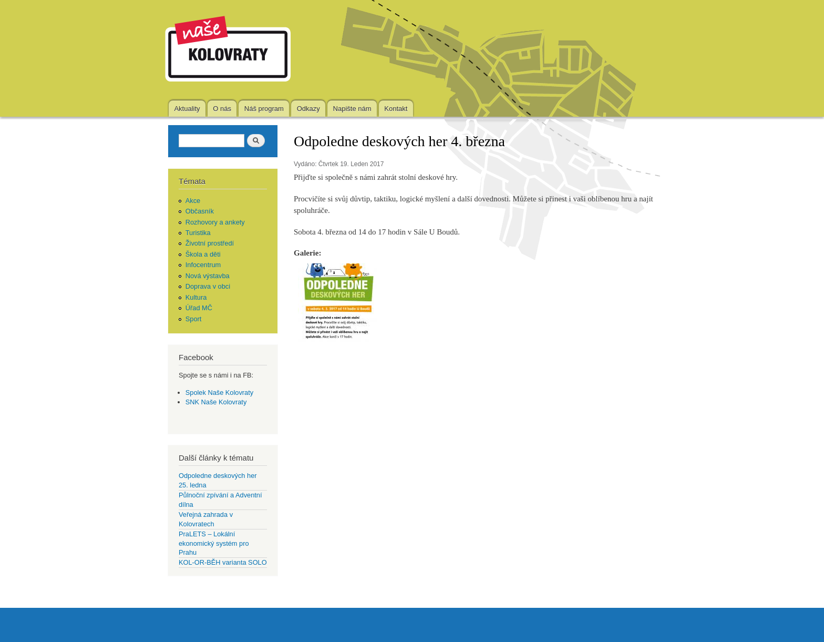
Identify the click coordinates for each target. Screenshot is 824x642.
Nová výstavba (208, 276)
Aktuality (187, 109)
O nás (222, 109)
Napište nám (352, 109)
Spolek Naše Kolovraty (219, 392)
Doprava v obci (208, 286)
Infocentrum (203, 265)
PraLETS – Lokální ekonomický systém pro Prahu (214, 543)
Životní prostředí (210, 243)
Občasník (200, 211)
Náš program (264, 109)
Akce (193, 201)
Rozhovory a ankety (215, 222)
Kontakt (395, 109)
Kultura (196, 297)
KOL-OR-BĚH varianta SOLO (223, 562)
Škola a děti (203, 254)
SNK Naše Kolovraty (216, 402)
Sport (194, 319)
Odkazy (308, 109)
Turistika (198, 233)
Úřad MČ (199, 308)
